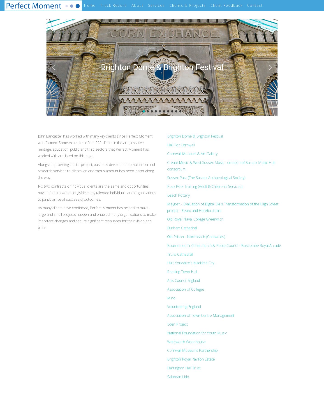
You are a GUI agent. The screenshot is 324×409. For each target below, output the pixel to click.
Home (90, 5)
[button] (53, 67)
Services (156, 5)
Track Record (113, 5)
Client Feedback (227, 5)
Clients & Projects (187, 5)
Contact (255, 5)
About (137, 5)
